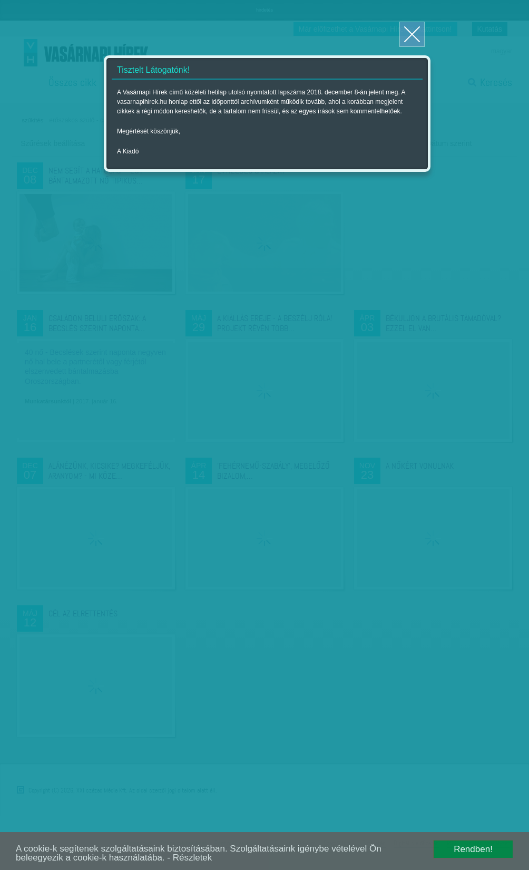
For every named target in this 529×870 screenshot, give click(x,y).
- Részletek (189, 858)
